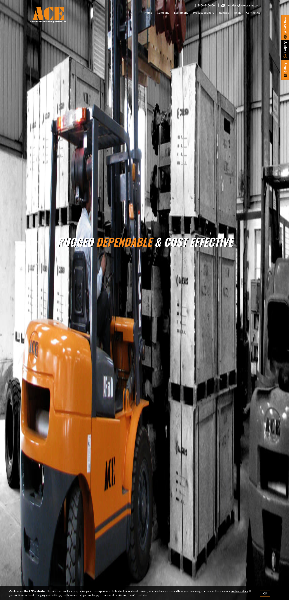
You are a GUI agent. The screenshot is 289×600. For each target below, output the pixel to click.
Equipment (181, 12)
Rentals (224, 12)
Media (237, 12)
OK (265, 593)
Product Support (203, 12)
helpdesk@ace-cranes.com (240, 5)
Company (163, 12)
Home (148, 12)
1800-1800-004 (205, 5)
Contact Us (253, 12)
